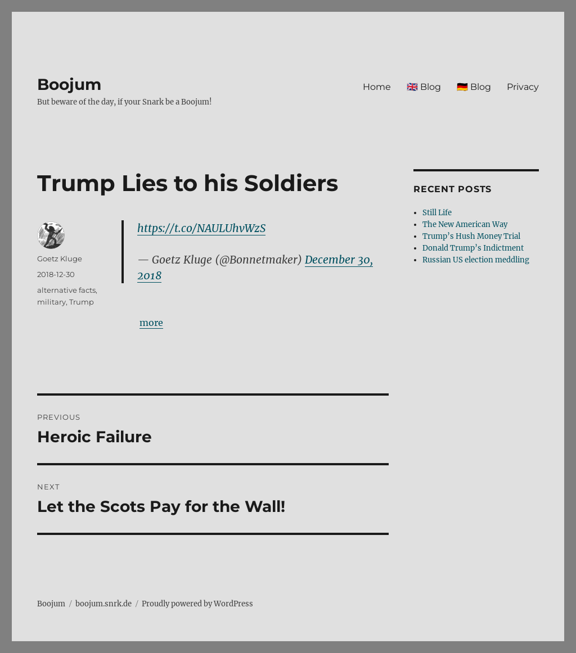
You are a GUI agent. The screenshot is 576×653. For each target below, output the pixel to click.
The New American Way (464, 224)
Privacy (523, 86)
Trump (81, 301)
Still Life (437, 212)
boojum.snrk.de (103, 604)
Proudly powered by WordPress (197, 604)
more (151, 322)
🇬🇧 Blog (424, 86)
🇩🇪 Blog (474, 86)
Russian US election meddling (475, 260)
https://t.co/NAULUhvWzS (201, 228)
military (51, 301)
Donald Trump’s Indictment (473, 248)
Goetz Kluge (59, 258)
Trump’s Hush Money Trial (471, 236)
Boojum (69, 84)
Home (377, 86)
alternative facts (66, 289)
